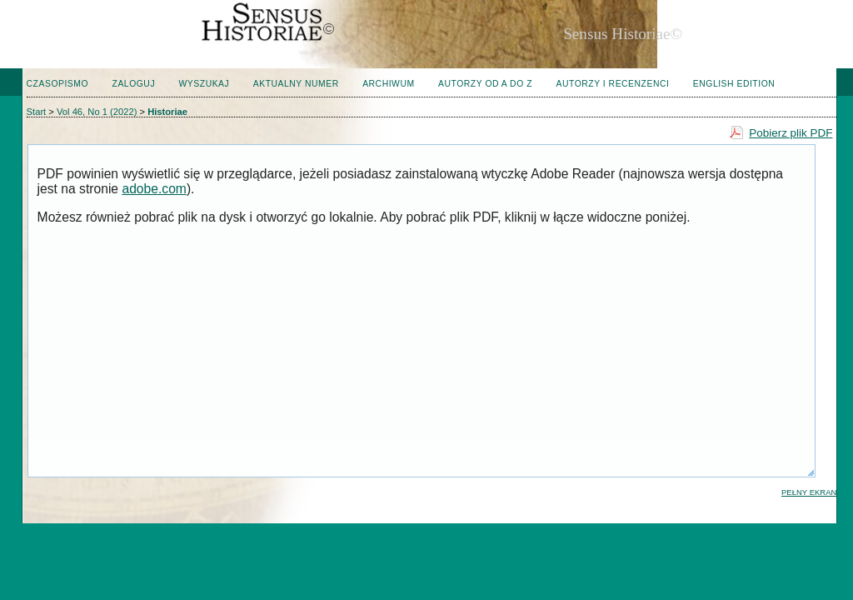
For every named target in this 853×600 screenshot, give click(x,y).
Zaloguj (134, 83)
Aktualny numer (296, 83)
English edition (734, 83)
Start (37, 112)
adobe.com (154, 189)
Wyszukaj (204, 83)
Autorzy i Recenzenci (612, 83)
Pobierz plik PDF (790, 133)
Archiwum (388, 83)
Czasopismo (57, 83)
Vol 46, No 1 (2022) (97, 112)
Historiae (167, 112)
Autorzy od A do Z (485, 83)
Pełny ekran (808, 492)
